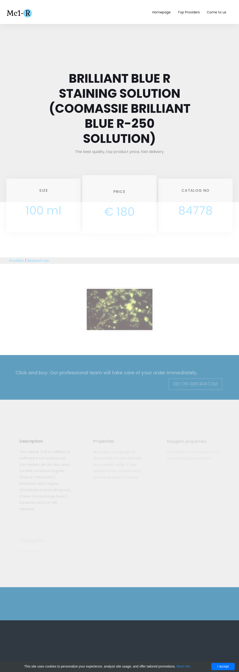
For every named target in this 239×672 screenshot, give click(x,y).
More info (183, 666)
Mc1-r (20, 12)
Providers (16, 260)
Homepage (161, 12)
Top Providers (189, 12)
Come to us (216, 12)
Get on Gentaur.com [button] (193, 384)
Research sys (38, 260)
